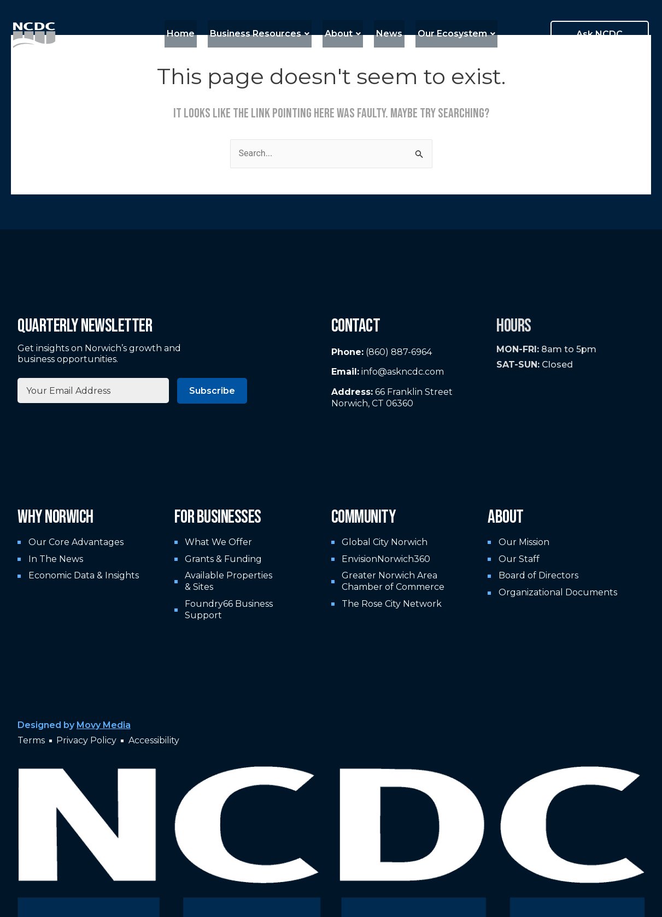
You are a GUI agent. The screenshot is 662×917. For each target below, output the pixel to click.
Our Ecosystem (448, 33)
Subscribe (212, 391)
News (385, 33)
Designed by (74, 725)
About (343, 33)
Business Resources (264, 33)
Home (189, 33)
